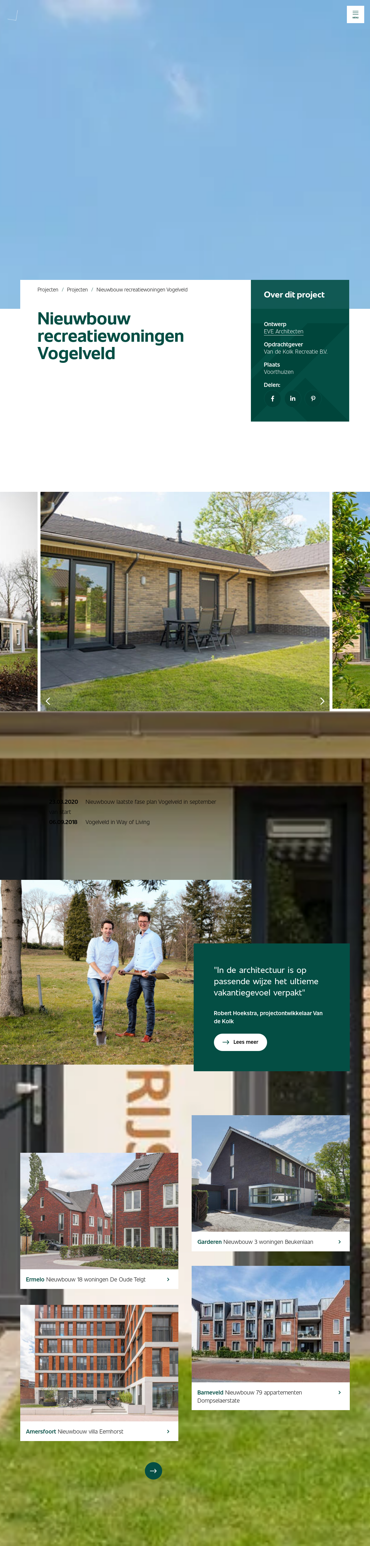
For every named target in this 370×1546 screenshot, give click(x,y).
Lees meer (240, 1041)
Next (322, 701)
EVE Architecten (284, 331)
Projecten (48, 289)
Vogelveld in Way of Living (118, 822)
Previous (47, 701)
